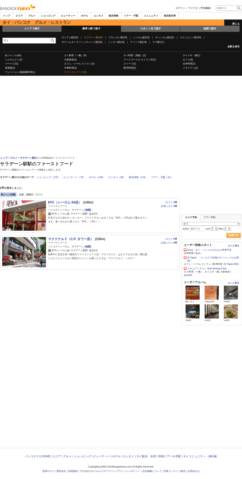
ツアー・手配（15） (162, 177)
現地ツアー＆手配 (169, 456)
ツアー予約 (209, 217)
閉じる (236, 23)
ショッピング (48, 15)
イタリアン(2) (190, 67)
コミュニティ (151, 15)
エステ (101, 471)
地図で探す (210, 28)
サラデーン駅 (27, 158)
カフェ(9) (188, 59)
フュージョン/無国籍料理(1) (20, 72)
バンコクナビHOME (37, 456)
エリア (19, 15)
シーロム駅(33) (141, 37)
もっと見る (233, 245)
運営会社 (61, 471)
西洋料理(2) (129, 67)
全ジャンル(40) (13, 55)
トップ (6, 15)
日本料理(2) (189, 63)
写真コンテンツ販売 (175, 471)
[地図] (87, 209)
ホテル (84, 15)
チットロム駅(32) (164, 37)
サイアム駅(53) (70, 37)
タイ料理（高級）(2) (134, 55)
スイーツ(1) (129, 63)
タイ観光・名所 (146, 456)
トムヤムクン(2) (13, 59)
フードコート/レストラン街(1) (139, 59)
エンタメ (98, 15)
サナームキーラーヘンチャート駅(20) (82, 42)
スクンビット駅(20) (190, 37)
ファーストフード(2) (75, 72)
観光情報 (113, 15)
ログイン (180, 8)
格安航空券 (170, 15)
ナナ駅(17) (158, 42)
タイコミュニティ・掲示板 (200, 456)
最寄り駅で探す (91, 28)
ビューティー (68, 15)
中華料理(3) (70, 67)
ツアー (109, 471)
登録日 (29, 194)
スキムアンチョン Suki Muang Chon (207, 268)
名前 (21, 194)
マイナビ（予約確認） (200, 8)
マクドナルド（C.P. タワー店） (70, 239)
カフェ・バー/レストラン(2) (79, 63)
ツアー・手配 (131, 15)
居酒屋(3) (10, 67)
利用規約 (73, 471)
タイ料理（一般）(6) (75, 55)
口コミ (39, 194)
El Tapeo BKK (231, 264)
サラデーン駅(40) (93, 37)
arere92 (188, 275)
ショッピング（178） (48, 177)
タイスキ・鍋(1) (191, 55)
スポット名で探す (150, 28)
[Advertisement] (121, 87)
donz (198, 253)
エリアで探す (32, 28)
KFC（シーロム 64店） (64, 202)
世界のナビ (48, 471)
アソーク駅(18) (138, 42)
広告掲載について (152, 471)
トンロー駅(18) (116, 42)
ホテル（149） (97, 177)
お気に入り (169, 206)
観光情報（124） (138, 177)
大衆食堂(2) (70, 59)
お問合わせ (194, 471)
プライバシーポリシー (128, 471)
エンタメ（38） (116, 177)
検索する (233, 235)
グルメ (31, 15)
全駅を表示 (233, 46)
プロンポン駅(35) (117, 37)
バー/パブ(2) (11, 63)
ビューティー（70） (74, 177)
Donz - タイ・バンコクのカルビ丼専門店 (210, 250)
